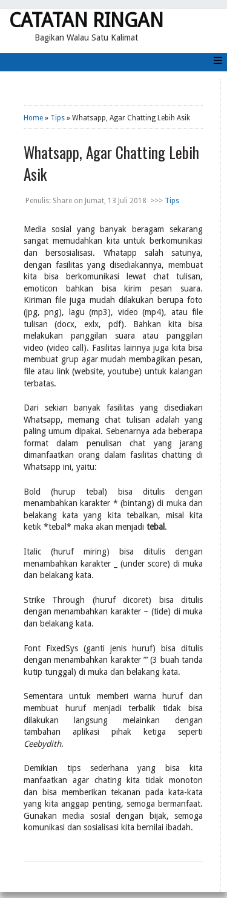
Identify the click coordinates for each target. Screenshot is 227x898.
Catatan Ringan (86, 20)
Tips (57, 118)
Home (33, 118)
